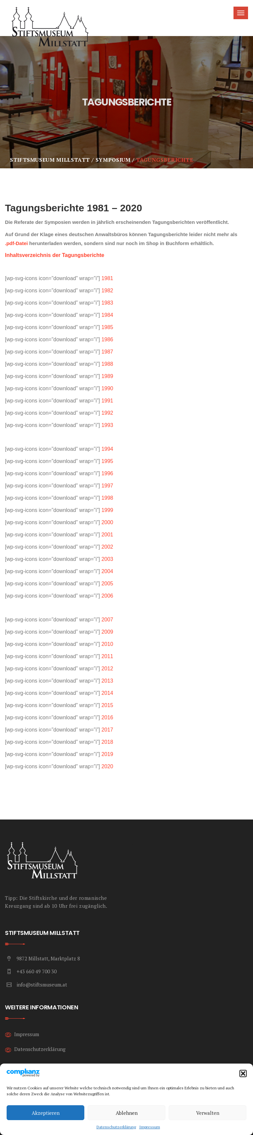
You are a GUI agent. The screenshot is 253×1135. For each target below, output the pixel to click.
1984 (107, 315)
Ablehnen (127, 1113)
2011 (107, 656)
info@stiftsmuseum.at (42, 984)
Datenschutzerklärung (116, 1126)
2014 (107, 693)
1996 (107, 473)
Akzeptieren (46, 1113)
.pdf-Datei (16, 243)
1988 (107, 364)
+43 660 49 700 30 (37, 971)
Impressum (149, 1126)
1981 (107, 278)
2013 (107, 681)
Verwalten (207, 1113)
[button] (243, 1073)
